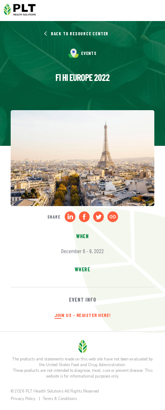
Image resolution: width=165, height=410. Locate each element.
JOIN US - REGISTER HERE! (82, 315)
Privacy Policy (23, 398)
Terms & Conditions (60, 398)
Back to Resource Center (75, 33)
